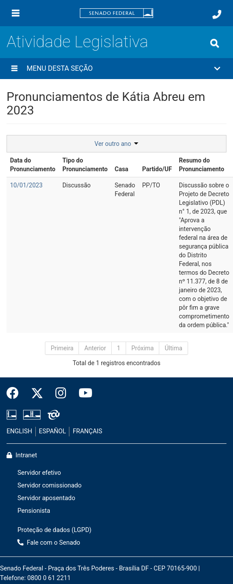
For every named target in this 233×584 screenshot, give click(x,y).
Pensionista (33, 511)
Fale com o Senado (48, 542)
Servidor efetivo (39, 473)
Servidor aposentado (46, 498)
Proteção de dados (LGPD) (54, 530)
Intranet (22, 455)
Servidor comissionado (49, 485)
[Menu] (15, 13)
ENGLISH (19, 431)
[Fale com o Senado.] (217, 14)
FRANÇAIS (88, 431)
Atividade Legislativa (77, 41)
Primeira (62, 348)
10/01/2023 (26, 185)
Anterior (95, 348)
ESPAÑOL (52, 431)
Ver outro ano (117, 143)
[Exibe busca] (214, 43)
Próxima (142, 348)
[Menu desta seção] (14, 68)
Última (173, 348)
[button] (116, 68)
